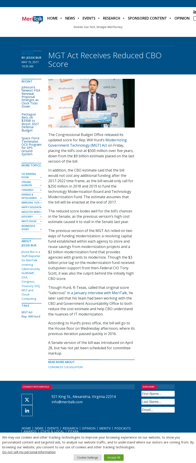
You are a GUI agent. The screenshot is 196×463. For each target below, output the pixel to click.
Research (111, 18)
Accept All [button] (113, 457)
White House (29, 221)
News (70, 18)
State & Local (52, 431)
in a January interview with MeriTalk (97, 292)
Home (52, 18)
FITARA (73, 431)
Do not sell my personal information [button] (28, 452)
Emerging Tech (31, 202)
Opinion (182, 18)
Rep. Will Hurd (31, 316)
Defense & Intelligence (29, 196)
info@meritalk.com (67, 401)
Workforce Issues (28, 227)
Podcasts (122, 428)
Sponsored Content (147, 18)
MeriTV (105, 428)
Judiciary (27, 216)
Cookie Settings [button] (87, 457)
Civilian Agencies (27, 183)
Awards (30, 431)
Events (89, 18)
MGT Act (27, 312)
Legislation (74, 367)
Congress (55, 367)
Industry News (31, 212)
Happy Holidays (31, 207)
